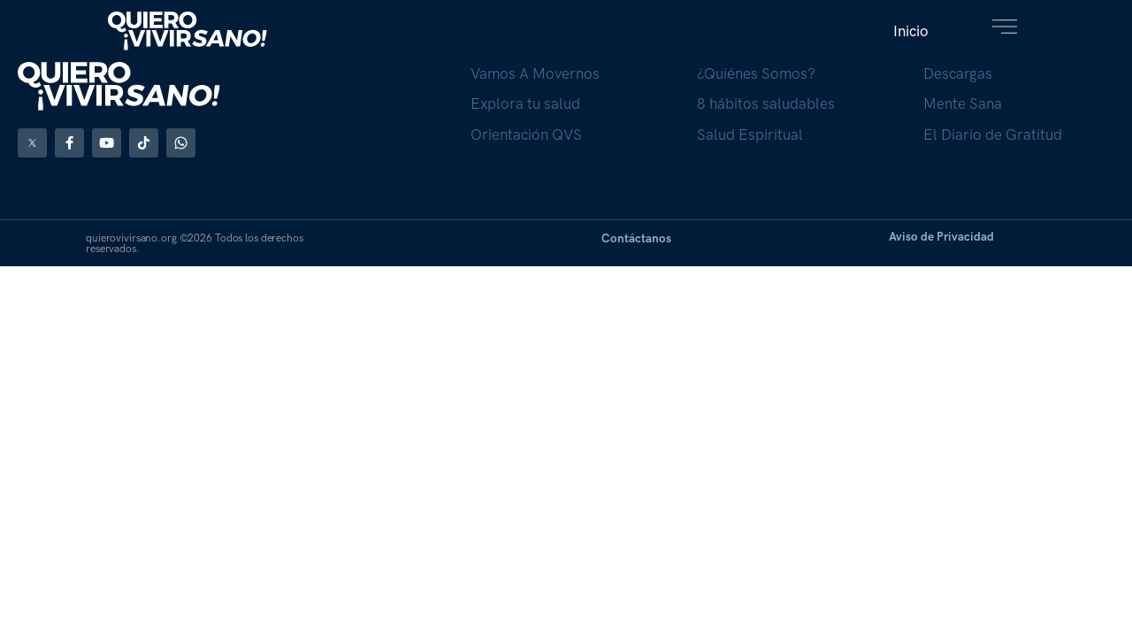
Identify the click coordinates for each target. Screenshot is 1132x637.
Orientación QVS (526, 134)
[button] (911, 31)
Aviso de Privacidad (941, 236)
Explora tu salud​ (525, 103)
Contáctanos (636, 238)
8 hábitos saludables (766, 103)
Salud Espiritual (750, 134)
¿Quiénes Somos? (756, 73)
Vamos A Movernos (535, 73)
